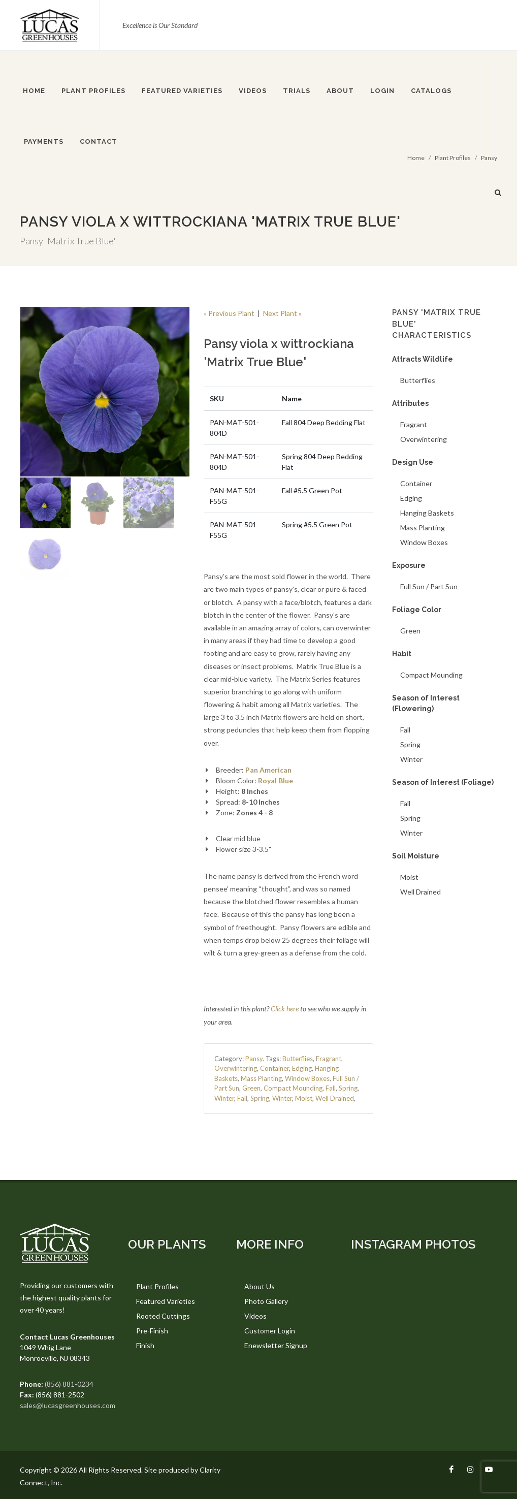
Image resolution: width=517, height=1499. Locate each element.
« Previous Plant (229, 313)
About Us (259, 1286)
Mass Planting (261, 1078)
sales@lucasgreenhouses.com (67, 1405)
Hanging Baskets (427, 512)
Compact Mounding (293, 1088)
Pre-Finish (152, 1330)
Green (251, 1088)
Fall (331, 1088)
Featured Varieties (165, 1301)
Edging (302, 1068)
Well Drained (334, 1098)
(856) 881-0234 (69, 1384)
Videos (255, 1316)
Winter (224, 1098)
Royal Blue (275, 780)
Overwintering (235, 1068)
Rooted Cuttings (163, 1316)
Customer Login (269, 1330)
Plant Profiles (157, 1286)
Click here (285, 1008)
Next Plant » (282, 313)
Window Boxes (307, 1078)
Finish (145, 1345)
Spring (348, 1088)
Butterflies (297, 1059)
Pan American (268, 770)
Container (274, 1068)
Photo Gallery (266, 1301)
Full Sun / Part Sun (429, 586)
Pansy (254, 1059)
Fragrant (328, 1059)
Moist (303, 1098)
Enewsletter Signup (275, 1345)
